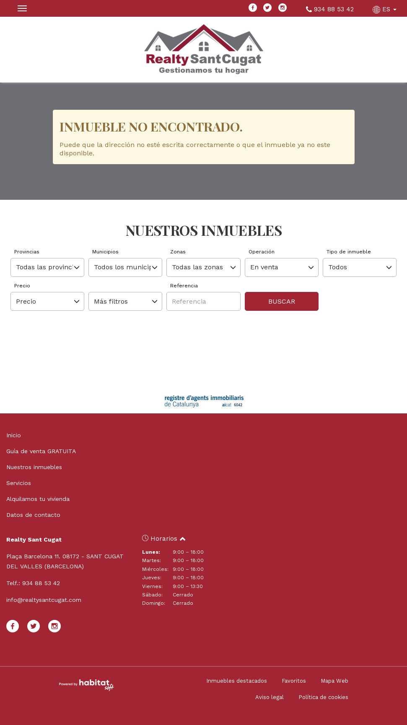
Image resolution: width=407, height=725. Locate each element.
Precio (22, 286)
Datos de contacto (33, 514)
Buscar (281, 301)
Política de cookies (323, 697)
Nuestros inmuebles (34, 467)
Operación (262, 252)
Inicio (13, 435)
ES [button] (386, 9)
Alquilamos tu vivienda (38, 498)
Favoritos (294, 681)
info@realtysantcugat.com (43, 599)
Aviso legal (269, 697)
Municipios (105, 252)
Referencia (184, 286)
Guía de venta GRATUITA (41, 451)
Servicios (18, 483)
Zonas (178, 252)
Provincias (26, 252)
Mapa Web (334, 681)
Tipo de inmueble (349, 252)
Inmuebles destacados (236, 681)
